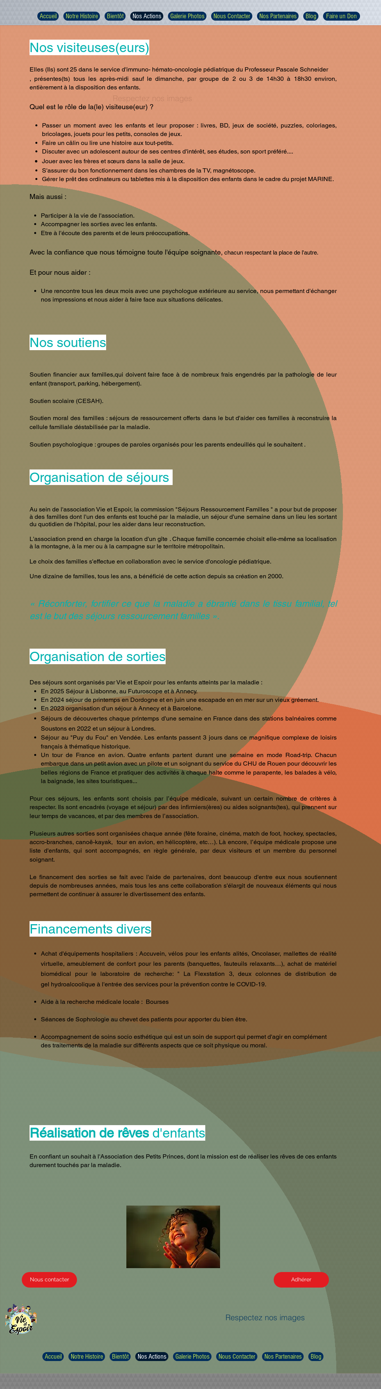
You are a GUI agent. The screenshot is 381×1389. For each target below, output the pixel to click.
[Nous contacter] (49, 1280)
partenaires (188, 877)
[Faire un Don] (341, 16)
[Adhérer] (301, 1280)
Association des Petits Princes (142, 1156)
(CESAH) (89, 401)
